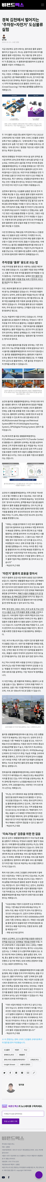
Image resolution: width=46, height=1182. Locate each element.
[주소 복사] (33, 1072)
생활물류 (22, 1055)
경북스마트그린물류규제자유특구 (14, 1060)
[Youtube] (3, 1177)
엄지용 (21, 1084)
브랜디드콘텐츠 (25, 1064)
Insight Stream (9, 1064)
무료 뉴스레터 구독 (10, 1121)
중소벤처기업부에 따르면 (27, 197)
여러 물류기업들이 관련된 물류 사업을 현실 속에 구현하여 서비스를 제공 (22, 279)
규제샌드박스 (34, 1060)
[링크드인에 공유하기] (16, 1072)
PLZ (25, 1050)
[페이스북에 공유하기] (10, 1072)
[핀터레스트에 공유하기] (22, 1072)
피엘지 (17, 1050)
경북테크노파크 (9, 1055)
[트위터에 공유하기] (4, 1072)
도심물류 (7, 1050)
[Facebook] (8, 1178)
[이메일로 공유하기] (28, 1072)
